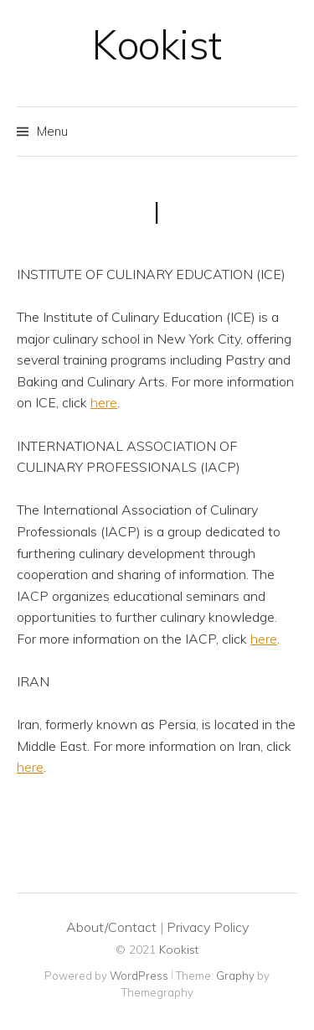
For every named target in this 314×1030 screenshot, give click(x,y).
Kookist (157, 44)
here (103, 402)
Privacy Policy (208, 927)
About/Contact (111, 927)
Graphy (235, 975)
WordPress (139, 975)
